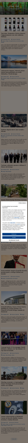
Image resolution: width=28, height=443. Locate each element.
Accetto (14, 237)
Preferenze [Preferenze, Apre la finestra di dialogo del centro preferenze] (14, 234)
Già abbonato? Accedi (14, 240)
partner (18, 224)
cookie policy (16, 217)
